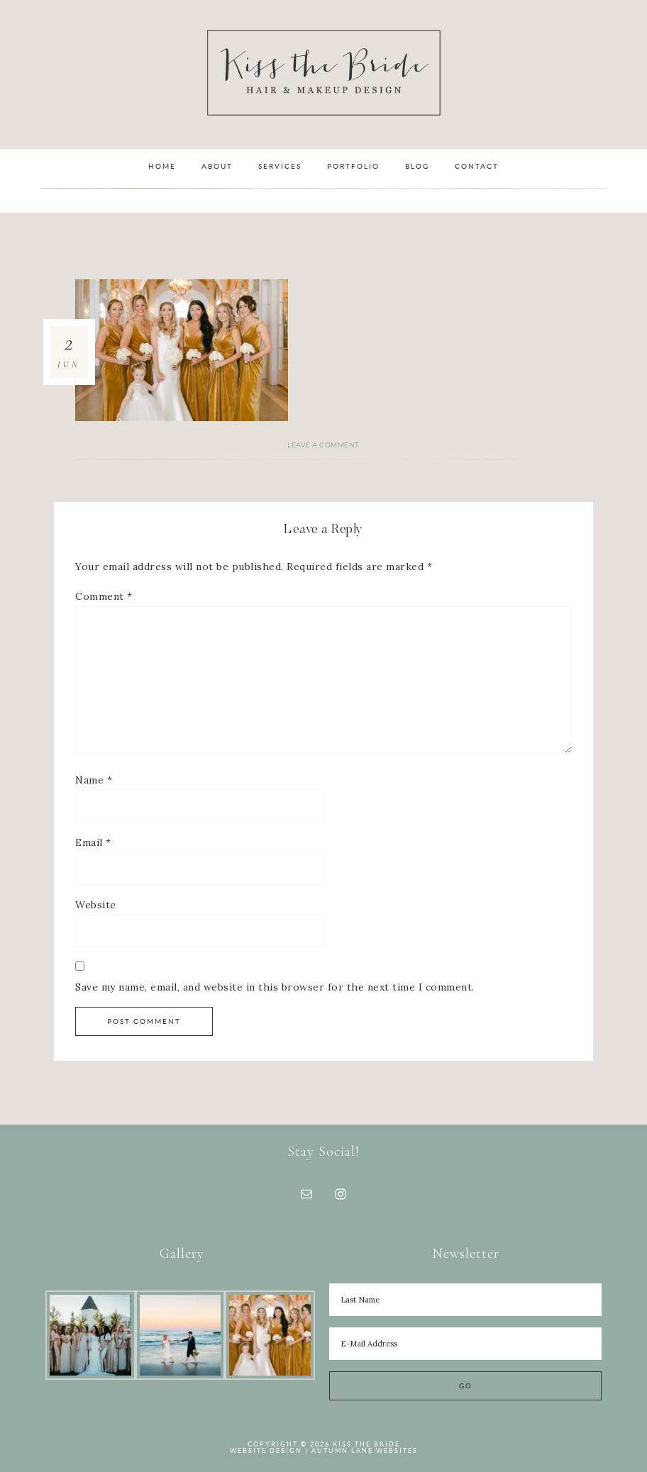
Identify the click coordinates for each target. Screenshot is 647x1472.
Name (93, 780)
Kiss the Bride (323, 72)
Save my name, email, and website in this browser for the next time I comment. (275, 987)
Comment (104, 596)
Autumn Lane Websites (364, 1450)
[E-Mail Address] (465, 1343)
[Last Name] (465, 1299)
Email (93, 842)
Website (95, 904)
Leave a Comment (323, 445)
